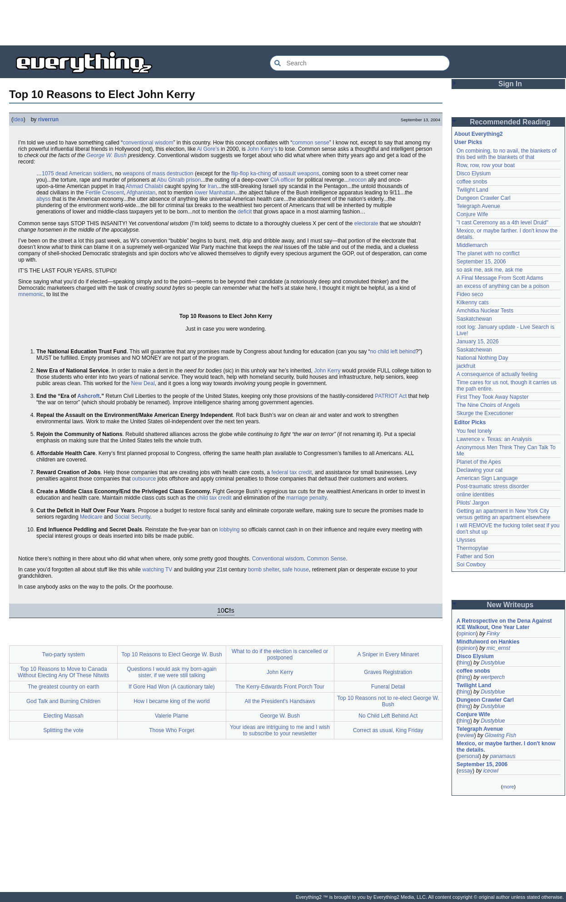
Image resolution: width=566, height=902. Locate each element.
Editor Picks (470, 422)
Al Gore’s (208, 149)
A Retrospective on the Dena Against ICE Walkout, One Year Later (504, 624)
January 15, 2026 (478, 341)
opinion (467, 633)
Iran (212, 186)
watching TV (157, 569)
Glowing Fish (500, 735)
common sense (310, 142)
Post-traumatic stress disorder (493, 486)
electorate (366, 223)
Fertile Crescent (104, 192)
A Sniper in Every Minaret (388, 654)
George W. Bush (106, 155)
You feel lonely (474, 431)
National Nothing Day (482, 358)
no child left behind (393, 351)
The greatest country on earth (63, 687)
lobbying (229, 529)
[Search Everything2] (360, 63)
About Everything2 (478, 134)
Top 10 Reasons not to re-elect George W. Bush (388, 701)
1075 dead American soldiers (77, 173)
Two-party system (63, 654)
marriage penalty (306, 498)
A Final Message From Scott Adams (500, 278)
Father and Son (475, 556)
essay (465, 771)
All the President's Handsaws (280, 701)
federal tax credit (292, 472)
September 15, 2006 (481, 261)
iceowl (490, 771)
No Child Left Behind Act (387, 716)
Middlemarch (472, 245)
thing (464, 662)
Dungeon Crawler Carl (484, 198)
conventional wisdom (148, 142)
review (466, 735)
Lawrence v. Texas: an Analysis (494, 439)
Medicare (91, 517)
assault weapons (298, 173)
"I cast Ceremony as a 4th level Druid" (502, 222)
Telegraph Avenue (478, 206)
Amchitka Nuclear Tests (485, 310)
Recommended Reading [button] (510, 122)
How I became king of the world (171, 701)
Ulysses (466, 540)
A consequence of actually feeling (497, 374)
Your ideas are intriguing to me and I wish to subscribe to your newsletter (280, 730)
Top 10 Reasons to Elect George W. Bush (171, 654)
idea (18, 119)
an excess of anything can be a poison (503, 286)
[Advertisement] (283, 22)
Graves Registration (388, 672)
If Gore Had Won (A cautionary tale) (172, 687)
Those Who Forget (171, 730)
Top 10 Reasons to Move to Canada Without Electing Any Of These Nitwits (63, 672)
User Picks (468, 142)
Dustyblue (493, 662)
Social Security (132, 517)
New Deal (143, 383)
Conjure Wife (472, 214)
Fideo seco (470, 294)
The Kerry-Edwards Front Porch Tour (279, 687)
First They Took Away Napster (493, 397)
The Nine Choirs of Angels (488, 405)
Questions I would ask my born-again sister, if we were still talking (171, 672)
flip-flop (240, 173)
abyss (43, 199)
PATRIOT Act (391, 396)
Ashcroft (88, 396)
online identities (475, 494)
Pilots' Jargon (473, 503)
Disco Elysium (474, 173)
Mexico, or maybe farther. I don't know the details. (506, 746)
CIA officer (282, 180)
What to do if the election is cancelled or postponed (280, 654)
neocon (358, 180)
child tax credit (214, 498)
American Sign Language (487, 478)
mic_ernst (498, 648)
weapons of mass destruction (158, 173)
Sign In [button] (510, 84)
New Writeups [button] (510, 605)
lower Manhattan (214, 192)
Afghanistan (141, 192)
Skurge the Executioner (485, 413)
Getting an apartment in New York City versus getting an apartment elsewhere (504, 514)
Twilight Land (472, 190)
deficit (245, 211)
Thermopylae (472, 548)
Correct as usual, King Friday (388, 730)
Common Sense (326, 558)
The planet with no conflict (488, 253)
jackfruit (466, 366)
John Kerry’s (262, 149)
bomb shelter (263, 569)
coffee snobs (472, 181)
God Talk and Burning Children (63, 701)
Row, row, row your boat (486, 165)
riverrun (48, 119)
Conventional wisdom (278, 558)
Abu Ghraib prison (179, 180)
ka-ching (260, 173)
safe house (295, 569)
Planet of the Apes (479, 462)
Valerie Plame (172, 716)
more (508, 786)
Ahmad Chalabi (144, 186)
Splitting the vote (63, 730)
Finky (493, 633)
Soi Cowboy (471, 564)
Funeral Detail (388, 687)
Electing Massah (64, 716)
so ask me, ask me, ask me (489, 270)
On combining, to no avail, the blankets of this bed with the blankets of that (506, 154)
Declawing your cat (479, 470)
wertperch (493, 677)
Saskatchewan (474, 319)
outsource (144, 479)
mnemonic (30, 294)
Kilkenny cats (473, 302)
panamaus (502, 756)
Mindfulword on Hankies (488, 642)
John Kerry (327, 370)
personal (468, 756)
